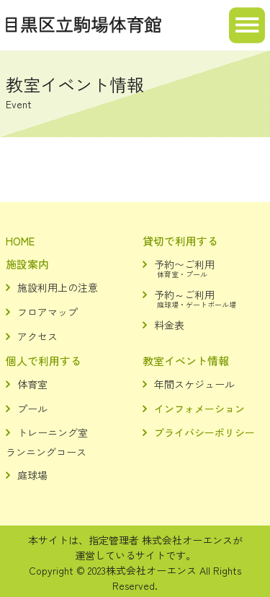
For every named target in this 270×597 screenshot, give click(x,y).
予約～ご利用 (209, 299)
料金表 (169, 325)
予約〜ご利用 (209, 269)
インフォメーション (199, 408)
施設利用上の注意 (57, 287)
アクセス (37, 336)
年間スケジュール (194, 384)
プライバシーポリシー (204, 432)
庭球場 (32, 475)
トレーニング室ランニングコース (47, 442)
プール (32, 408)
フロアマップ (47, 312)
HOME (20, 240)
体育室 (32, 384)
